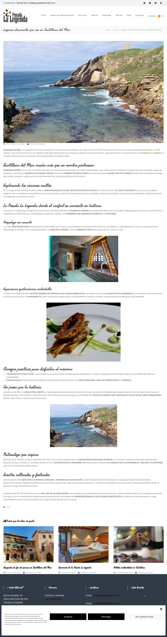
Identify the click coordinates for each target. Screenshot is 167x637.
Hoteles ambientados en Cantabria (129, 567)
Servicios (82, 15)
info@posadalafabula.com (106, 603)
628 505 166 (21, 3)
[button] (161, 609)
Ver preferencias (144, 616)
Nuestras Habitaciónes (61, 15)
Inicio (43, 15)
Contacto (140, 15)
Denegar (106, 616)
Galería (94, 15)
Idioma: (155, 16)
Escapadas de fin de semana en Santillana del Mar (28, 567)
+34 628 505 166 (53, 599)
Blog (129, 15)
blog (115, 30)
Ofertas (118, 15)
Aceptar (68, 616)
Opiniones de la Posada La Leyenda (74, 567)
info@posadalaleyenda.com (42, 3)
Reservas (106, 15)
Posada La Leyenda (37, 144)
